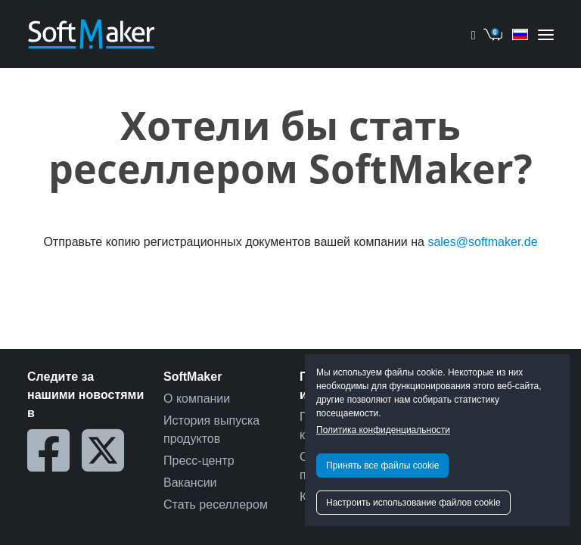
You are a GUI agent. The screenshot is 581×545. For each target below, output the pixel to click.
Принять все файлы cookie (382, 465)
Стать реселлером (215, 504)
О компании (196, 398)
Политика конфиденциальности (383, 430)
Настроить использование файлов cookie (413, 502)
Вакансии (190, 482)
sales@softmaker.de (482, 241)
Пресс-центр (199, 460)
